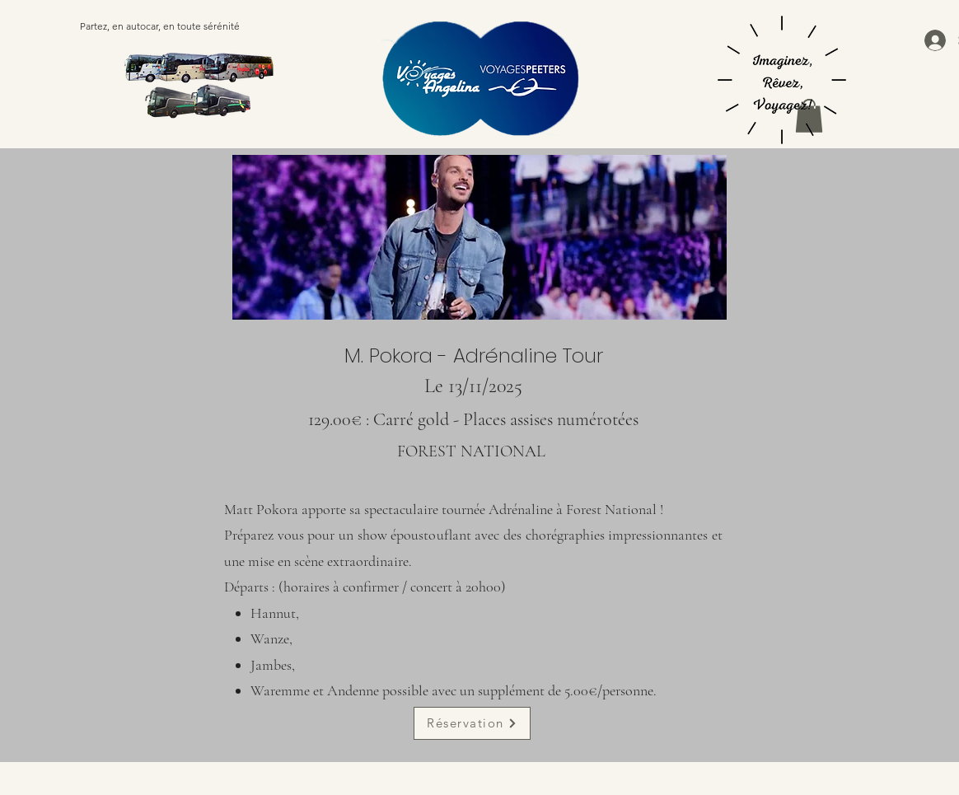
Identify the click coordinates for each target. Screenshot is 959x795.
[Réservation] (472, 723)
